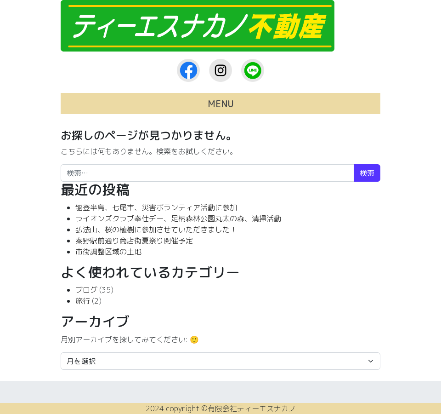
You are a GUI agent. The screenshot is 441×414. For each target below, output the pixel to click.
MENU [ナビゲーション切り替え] (221, 103)
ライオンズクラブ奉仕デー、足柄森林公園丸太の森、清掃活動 (178, 218)
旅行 (82, 301)
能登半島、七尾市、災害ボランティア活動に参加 (156, 207)
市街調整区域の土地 (108, 252)
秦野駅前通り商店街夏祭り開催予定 (134, 241)
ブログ (86, 290)
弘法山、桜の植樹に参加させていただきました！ (156, 229)
